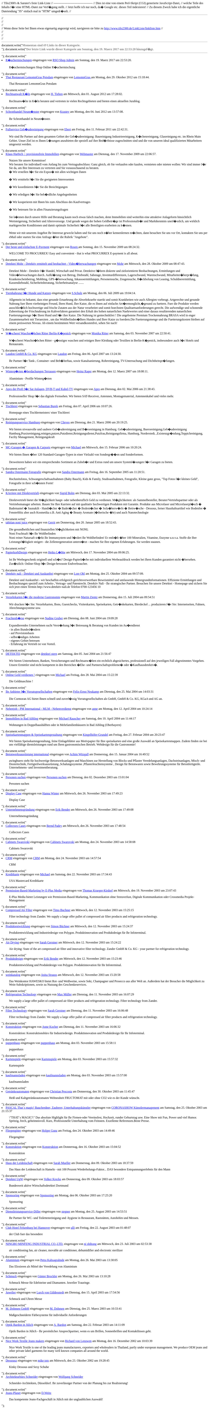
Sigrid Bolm (67, 493)
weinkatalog (13, 974)
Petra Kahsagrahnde (52, 1260)
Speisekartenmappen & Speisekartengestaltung (34, 734)
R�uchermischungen (19, 60)
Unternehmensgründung (20, 809)
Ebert (67, 129)
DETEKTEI (13, 653)
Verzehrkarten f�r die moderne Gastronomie (33, 597)
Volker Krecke (52, 1179)
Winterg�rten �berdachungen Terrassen (31, 371)
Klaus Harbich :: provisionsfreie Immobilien (32, 154)
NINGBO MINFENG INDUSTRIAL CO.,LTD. (34, 1243)
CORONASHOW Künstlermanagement (135, 1107)
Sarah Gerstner (49, 942)
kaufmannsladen (15, 1075)
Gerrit (51, 522)
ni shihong (90, 1243)
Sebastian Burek (48, 406)
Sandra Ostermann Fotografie (23, 472)
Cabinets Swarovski (18, 842)
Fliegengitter (13, 1130)
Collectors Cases (16, 825)
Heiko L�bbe (56, 552)
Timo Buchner (61, 910)
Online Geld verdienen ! (20, 674)
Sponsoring (12, 1195)
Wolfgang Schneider (70, 1376)
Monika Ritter (100, 333)
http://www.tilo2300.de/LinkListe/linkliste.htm (132, 28)
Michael (76, 447)
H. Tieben (57, 94)
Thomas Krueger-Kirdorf (97, 890)
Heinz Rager (84, 371)
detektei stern (49, 653)
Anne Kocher (50, 1026)
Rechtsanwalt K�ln (18, 94)
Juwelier (11, 1292)
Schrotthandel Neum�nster (22, 111)
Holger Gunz (49, 1130)
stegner (65, 1211)
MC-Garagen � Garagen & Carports (28, 447)
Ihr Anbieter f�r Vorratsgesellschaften (29, 691)
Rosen (74, 247)
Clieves (65, 422)
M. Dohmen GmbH (17, 1308)
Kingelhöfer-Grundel (95, 734)
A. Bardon (60, 1324)
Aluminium (13, 1260)
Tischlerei (11, 406)
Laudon (62, 353)
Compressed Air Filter (19, 910)
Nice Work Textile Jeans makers (25, 1341)
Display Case (14, 793)
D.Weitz (46, 1393)
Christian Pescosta (61, 1091)
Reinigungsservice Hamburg (23, 422)
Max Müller (64, 994)
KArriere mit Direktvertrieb (22, 493)
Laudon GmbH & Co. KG (21, 353)
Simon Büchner (60, 926)
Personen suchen (16, 777)
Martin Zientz (89, 597)
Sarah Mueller (62, 1163)
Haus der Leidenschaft (19, 1163)
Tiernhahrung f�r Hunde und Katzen (28, 293)
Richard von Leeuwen (78, 1341)
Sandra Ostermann (73, 472)
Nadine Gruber (54, 618)
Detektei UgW (14, 1179)
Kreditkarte (12, 874)
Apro (97, 389)
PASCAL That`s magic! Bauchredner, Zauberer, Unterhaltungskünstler (48, 1107)
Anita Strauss (49, 974)
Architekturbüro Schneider (22, 1376)
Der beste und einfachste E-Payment (27, 247)
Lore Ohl (79, 573)
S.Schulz (77, 293)
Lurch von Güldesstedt (50, 1292)
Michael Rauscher (70, 718)
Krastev (64, 111)
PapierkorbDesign (16, 552)
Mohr (120, 263)
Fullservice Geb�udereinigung (25, 129)
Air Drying (12, 942)
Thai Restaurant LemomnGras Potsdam (29, 77)
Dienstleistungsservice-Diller (23, 1211)
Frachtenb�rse (15, 618)
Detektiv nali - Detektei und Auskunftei (29, 573)
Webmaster (86, 154)
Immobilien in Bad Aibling (22, 718)
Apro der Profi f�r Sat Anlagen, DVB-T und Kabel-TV (39, 389)
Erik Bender (62, 809)
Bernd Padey (54, 825)
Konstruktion (13, 1026)
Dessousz (11, 1360)
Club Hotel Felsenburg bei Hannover (28, 1227)
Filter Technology (16, 1010)
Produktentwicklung (18, 926)
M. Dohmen (57, 1308)
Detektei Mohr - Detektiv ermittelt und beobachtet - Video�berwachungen (51, 263)
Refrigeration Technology (21, 994)
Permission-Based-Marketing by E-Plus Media (34, 890)
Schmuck (11, 1276)
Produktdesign (14, 958)
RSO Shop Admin (63, 60)
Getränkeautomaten (17, 1091)
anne (95, 708)
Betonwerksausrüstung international (27, 754)
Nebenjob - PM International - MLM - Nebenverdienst (38, 708)
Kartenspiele (13, 1059)
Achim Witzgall (79, 754)
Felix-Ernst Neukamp (86, 691)
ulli (73, 1227)
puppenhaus (13, 1043)
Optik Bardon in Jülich (19, 1324)
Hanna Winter (50, 793)
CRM (9, 858)
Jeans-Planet (13, 1393)
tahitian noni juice (17, 522)
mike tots (43, 1360)
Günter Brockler (47, 1276)
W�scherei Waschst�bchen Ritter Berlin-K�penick (38, 333)
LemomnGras (82, 77)
